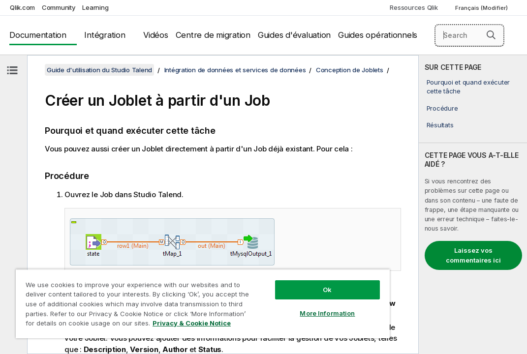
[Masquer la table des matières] (12, 70)
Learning (95, 7)
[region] (168, 295)
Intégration (104, 35)
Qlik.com (22, 7)
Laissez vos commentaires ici (473, 255)
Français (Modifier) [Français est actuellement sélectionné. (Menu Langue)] (482, 7)
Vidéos (155, 35)
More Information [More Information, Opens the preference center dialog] (269, 296)
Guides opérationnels (377, 35)
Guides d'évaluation (294, 35)
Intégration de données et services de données (235, 70)
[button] (491, 35)
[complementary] (473, 204)
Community (59, 7)
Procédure (442, 108)
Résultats (440, 125)
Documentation (37, 35)
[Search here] (469, 35)
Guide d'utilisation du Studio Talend (99, 70)
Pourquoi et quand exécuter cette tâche (468, 86)
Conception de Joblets (349, 70)
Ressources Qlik (413, 7)
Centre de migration (213, 35)
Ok (269, 272)
